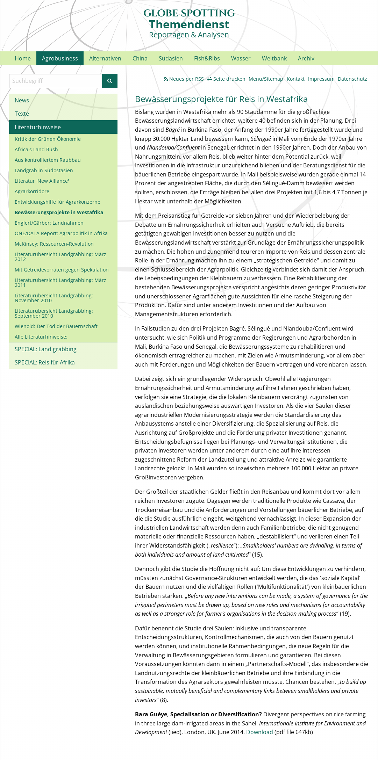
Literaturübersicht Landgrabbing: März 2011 (60, 282)
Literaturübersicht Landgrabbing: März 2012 (60, 256)
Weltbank (274, 58)
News (22, 100)
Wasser (241, 58)
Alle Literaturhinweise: (41, 336)
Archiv (306, 58)
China (140, 58)
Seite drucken (226, 78)
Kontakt (296, 78)
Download (259, 732)
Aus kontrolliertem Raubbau (48, 160)
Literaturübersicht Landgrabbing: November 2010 (54, 298)
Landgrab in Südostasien (44, 170)
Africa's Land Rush (36, 149)
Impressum (321, 78)
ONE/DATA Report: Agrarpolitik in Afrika (61, 233)
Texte (22, 113)
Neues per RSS (184, 78)
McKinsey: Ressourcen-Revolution (54, 243)
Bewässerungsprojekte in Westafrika (59, 212)
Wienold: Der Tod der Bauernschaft (56, 326)
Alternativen (105, 58)
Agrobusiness (60, 58)
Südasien (171, 58)
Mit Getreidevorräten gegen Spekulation (62, 269)
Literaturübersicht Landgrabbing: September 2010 (54, 313)
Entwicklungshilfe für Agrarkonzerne (57, 201)
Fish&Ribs (207, 58)
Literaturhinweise (38, 127)
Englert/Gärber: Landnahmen (49, 222)
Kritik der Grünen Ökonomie (48, 139)
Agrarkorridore (32, 191)
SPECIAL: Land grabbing (46, 349)
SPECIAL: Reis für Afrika (45, 362)
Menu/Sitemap (266, 78)
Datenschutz (352, 78)
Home (23, 58)
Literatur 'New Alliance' (42, 181)
